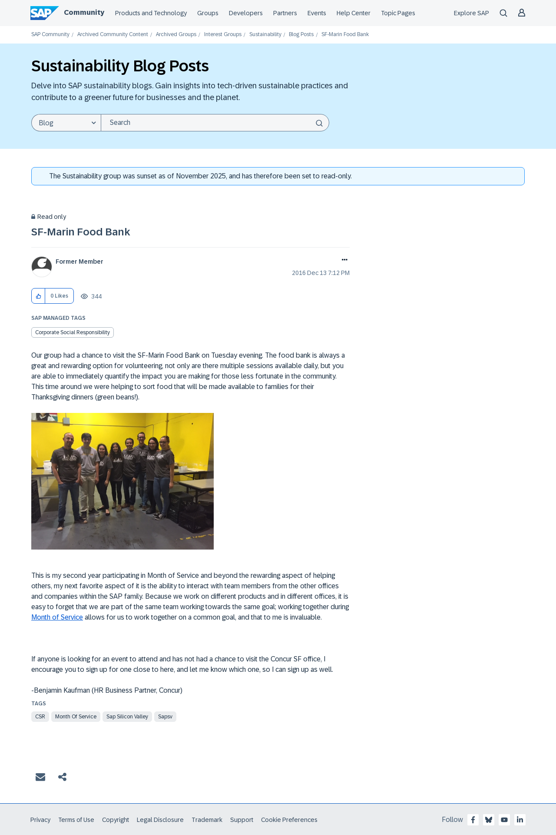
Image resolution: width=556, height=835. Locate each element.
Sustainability (265, 34)
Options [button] (343, 260)
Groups (207, 13)
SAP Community (50, 34)
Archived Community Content (112, 34)
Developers (246, 13)
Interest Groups (223, 34)
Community (84, 12)
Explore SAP (471, 13)
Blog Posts (301, 34)
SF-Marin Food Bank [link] (345, 34)
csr (40, 717)
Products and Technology (151, 13)
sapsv (165, 717)
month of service (75, 717)
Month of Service (57, 617)
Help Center (354, 13)
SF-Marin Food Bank (80, 232)
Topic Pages (398, 13)
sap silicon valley (127, 717)
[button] (38, 296)
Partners (285, 13)
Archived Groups (176, 34)
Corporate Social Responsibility (72, 332)
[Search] (215, 122)
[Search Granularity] (66, 122)
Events (317, 13)
